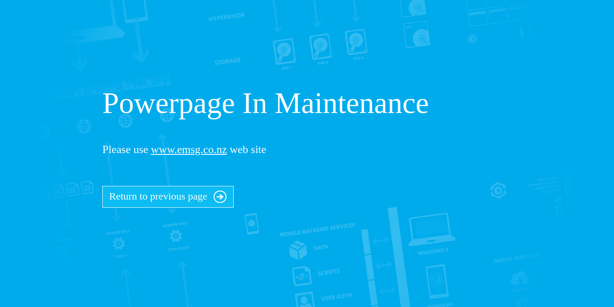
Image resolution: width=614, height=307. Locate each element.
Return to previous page (168, 194)
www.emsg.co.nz (189, 149)
